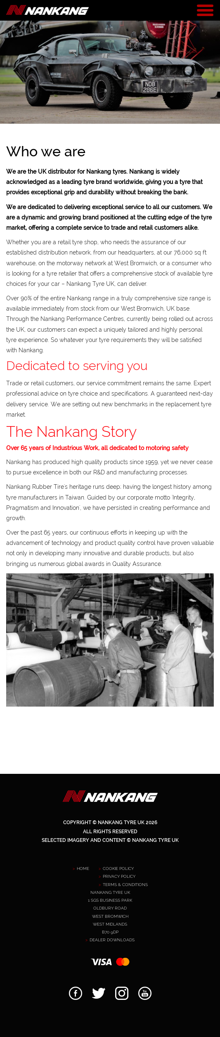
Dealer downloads (112, 940)
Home (83, 868)
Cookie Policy (118, 868)
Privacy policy (119, 876)
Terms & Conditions (125, 884)
